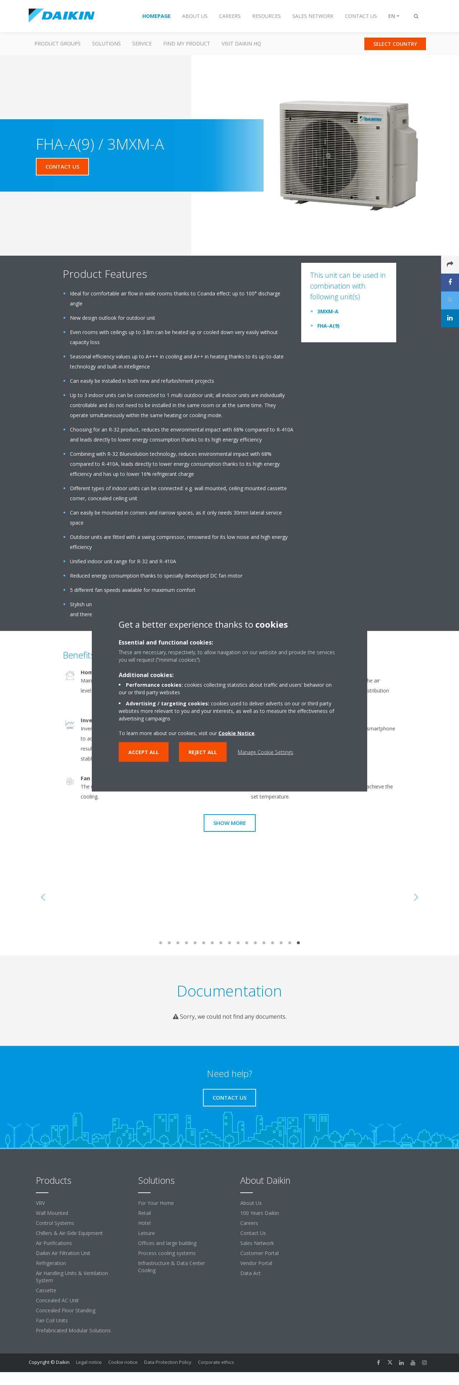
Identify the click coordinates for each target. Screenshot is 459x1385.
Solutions (106, 43)
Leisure (146, 1233)
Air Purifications (54, 1243)
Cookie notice (123, 1362)
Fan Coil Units (52, 1320)
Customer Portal (259, 1253)
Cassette (46, 1290)
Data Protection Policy (167, 1362)
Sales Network (257, 1243)
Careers (249, 1223)
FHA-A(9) (328, 325)
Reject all (203, 752)
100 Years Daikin (259, 1213)
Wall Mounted (52, 1213)
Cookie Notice (236, 733)
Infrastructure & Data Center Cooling (171, 1267)
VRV (40, 1203)
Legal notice (89, 1362)
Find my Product (186, 43)
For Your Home (156, 1203)
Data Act (250, 1273)
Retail (144, 1213)
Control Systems (55, 1223)
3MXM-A (328, 311)
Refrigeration (51, 1263)
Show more (229, 822)
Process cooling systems (167, 1253)
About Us (251, 1203)
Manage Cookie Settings (265, 752)
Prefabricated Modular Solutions (73, 1330)
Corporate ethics (216, 1362)
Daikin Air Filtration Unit (63, 1253)
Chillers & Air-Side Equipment (69, 1233)
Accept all (143, 752)
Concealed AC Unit (57, 1300)
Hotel (144, 1223)
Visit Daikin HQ (241, 43)
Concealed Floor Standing (65, 1310)
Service (142, 43)
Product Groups (57, 43)
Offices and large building (167, 1243)
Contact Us (253, 1233)
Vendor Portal (256, 1263)
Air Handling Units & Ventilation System (72, 1277)
